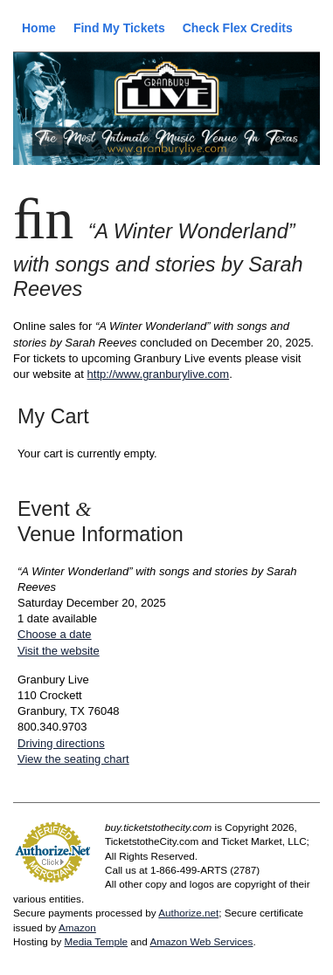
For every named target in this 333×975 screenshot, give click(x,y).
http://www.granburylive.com (158, 374)
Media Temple (96, 941)
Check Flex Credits (238, 28)
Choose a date (54, 634)
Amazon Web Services (201, 941)
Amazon (77, 927)
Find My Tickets (119, 28)
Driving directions (61, 743)
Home (39, 28)
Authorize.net (188, 912)
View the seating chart (73, 759)
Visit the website (58, 650)
